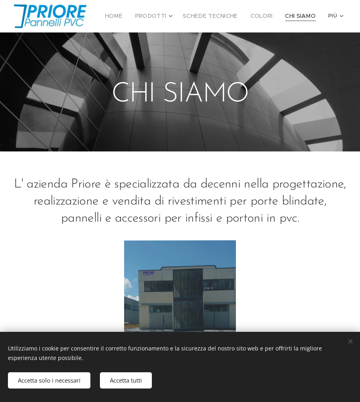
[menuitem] (127, 16)
